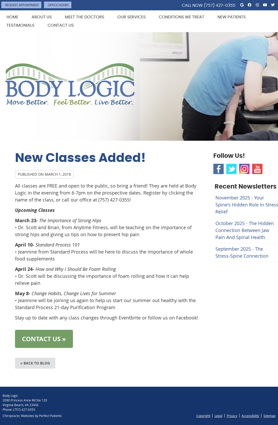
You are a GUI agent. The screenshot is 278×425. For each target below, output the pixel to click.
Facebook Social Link (218, 169)
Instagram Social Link (244, 169)
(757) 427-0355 (219, 5)
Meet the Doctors (84, 17)
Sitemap (269, 416)
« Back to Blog (35, 363)
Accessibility (250, 416)
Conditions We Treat (181, 17)
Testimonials (20, 25)
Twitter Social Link (231, 169)
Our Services (131, 17)
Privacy (232, 416)
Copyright (203, 416)
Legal (218, 416)
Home (12, 17)
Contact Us (61, 25)
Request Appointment (22, 5)
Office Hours (58, 5)
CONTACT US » (44, 338)
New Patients (231, 17)
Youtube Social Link (257, 169)
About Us (42, 17)
